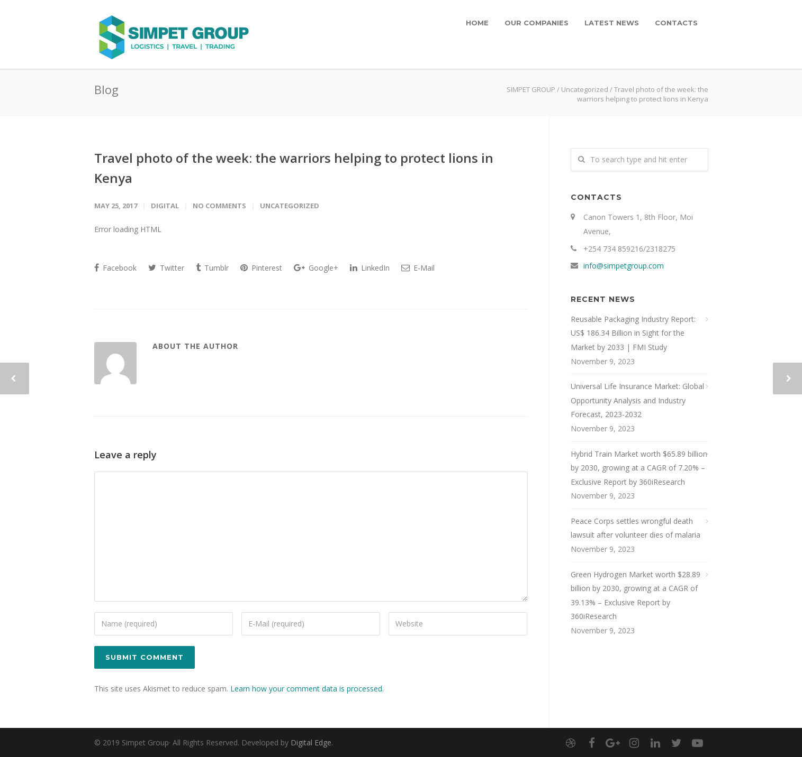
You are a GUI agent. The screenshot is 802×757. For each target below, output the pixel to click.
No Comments (219, 205)
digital (165, 205)
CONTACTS (676, 23)
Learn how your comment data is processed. (307, 689)
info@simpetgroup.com (623, 266)
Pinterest (261, 268)
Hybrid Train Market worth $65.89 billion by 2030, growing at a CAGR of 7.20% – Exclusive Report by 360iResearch (639, 468)
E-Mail (418, 268)
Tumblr (212, 268)
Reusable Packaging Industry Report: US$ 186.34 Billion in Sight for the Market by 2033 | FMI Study (633, 333)
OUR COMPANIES (536, 23)
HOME (477, 23)
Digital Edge (311, 742)
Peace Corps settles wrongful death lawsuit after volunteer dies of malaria (635, 528)
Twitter (166, 268)
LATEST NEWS (611, 23)
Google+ (316, 268)
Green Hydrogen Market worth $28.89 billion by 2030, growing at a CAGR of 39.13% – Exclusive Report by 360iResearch (635, 595)
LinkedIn (370, 268)
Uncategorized (584, 89)
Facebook (115, 268)
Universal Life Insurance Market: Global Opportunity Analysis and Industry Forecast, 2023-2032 (637, 400)
